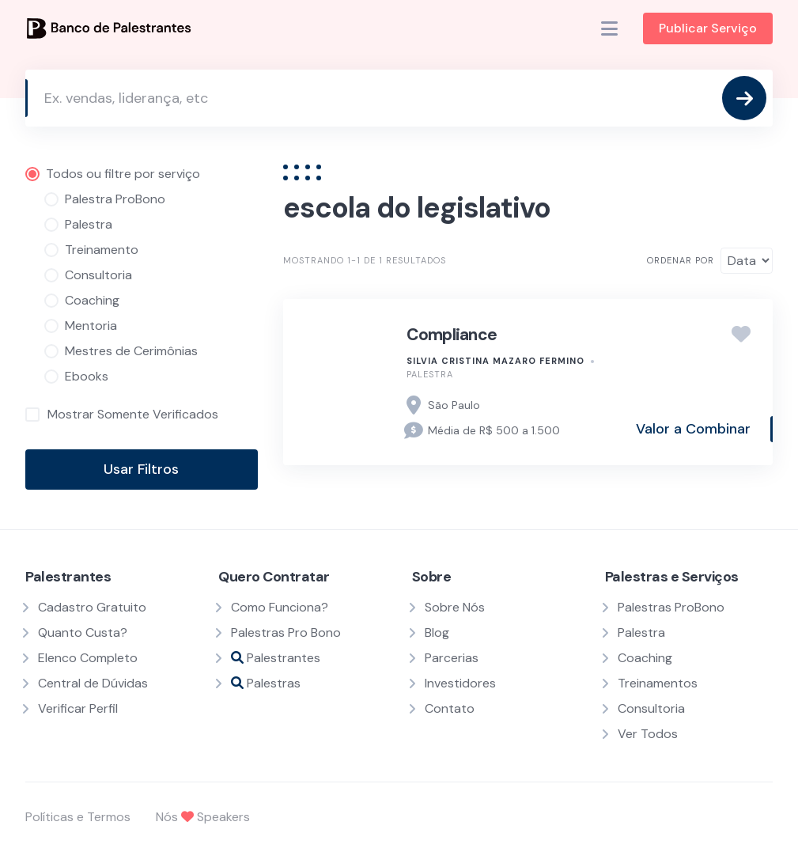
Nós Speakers (203, 816)
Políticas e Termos (77, 816)
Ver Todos (648, 733)
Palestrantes (275, 657)
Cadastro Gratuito (92, 607)
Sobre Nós (455, 607)
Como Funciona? (279, 607)
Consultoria (651, 708)
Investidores (460, 683)
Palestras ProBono (671, 607)
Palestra (430, 374)
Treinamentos (658, 683)
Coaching (645, 657)
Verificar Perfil (78, 708)
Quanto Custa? (82, 632)
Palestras (266, 683)
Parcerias (451, 657)
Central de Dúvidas (93, 683)
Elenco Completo (88, 657)
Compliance (452, 335)
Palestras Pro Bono (286, 632)
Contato (450, 708)
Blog (437, 632)
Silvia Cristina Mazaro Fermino (495, 360)
